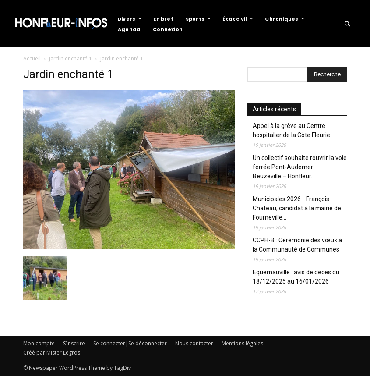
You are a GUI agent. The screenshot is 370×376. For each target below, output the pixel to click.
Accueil (32, 58)
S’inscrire (74, 343)
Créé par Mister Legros (51, 352)
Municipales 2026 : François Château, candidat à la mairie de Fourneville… (297, 208)
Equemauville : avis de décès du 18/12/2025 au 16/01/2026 (296, 277)
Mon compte (39, 343)
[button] (347, 23)
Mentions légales (242, 343)
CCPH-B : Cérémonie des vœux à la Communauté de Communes (297, 245)
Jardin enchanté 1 (70, 58)
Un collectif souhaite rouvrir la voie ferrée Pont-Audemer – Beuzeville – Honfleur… (300, 167)
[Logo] (61, 23)
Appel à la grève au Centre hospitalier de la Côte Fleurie (291, 130)
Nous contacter (194, 343)
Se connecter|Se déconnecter (130, 343)
